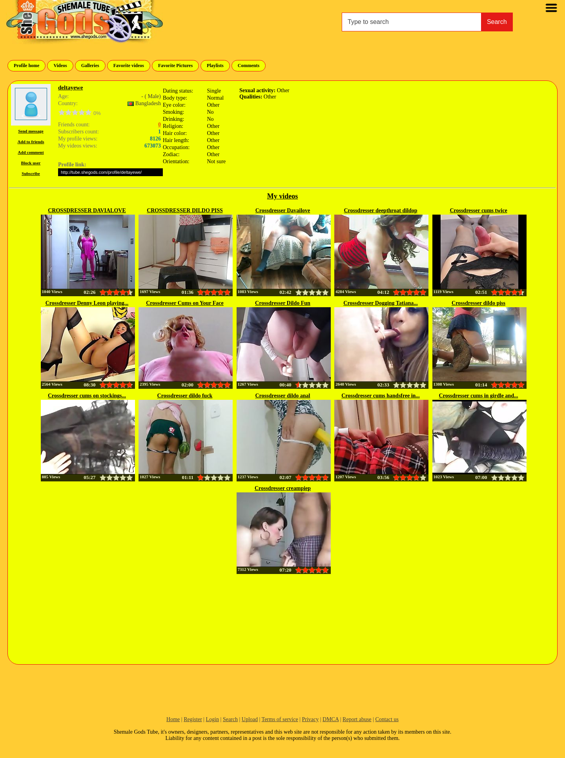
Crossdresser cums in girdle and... (478, 396)
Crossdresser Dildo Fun (282, 303)
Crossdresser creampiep (283, 488)
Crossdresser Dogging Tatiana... (380, 303)
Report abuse (357, 719)
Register (193, 719)
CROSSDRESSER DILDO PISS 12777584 (185, 211)
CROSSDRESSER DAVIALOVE (87, 210)
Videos (60, 65)
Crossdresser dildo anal (282, 396)
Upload (250, 719)
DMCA (331, 719)
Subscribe (31, 173)
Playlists (215, 65)
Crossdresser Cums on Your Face (185, 303)
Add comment (31, 152)
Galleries (90, 65)
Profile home (26, 65)
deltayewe (70, 87)
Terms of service (280, 719)
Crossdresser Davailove (282, 210)
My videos (282, 196)
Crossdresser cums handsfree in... (380, 396)
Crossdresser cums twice (478, 210)
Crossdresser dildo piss (478, 303)
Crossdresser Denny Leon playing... (87, 303)
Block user (31, 162)
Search (497, 21)
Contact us (387, 719)
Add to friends (31, 141)
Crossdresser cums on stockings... (87, 396)
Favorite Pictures (175, 65)
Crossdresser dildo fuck (185, 396)
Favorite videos (128, 65)
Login (212, 719)
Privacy (310, 719)
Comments (248, 65)
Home (173, 719)
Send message (30, 131)
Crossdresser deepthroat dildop (380, 210)
